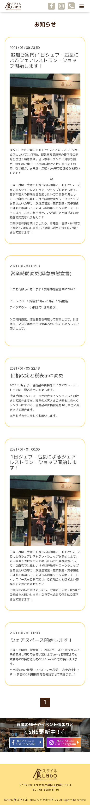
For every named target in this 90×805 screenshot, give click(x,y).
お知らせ (45, 24)
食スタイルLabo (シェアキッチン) (35, 800)
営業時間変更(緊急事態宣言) (41, 273)
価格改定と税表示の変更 (37, 375)
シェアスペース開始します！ (42, 640)
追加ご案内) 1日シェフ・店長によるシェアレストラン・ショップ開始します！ (44, 60)
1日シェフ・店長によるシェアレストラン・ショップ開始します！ (43, 462)
